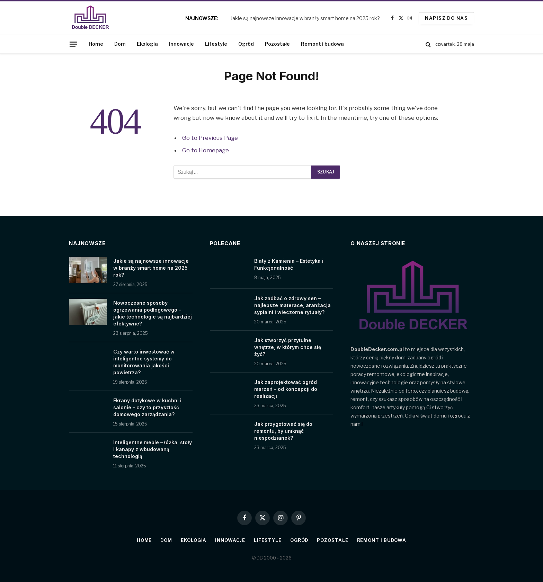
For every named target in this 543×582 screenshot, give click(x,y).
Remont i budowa (322, 44)
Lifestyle (216, 44)
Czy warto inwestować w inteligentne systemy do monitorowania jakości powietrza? (144, 362)
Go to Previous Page (210, 137)
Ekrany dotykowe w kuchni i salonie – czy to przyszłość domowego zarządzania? (147, 407)
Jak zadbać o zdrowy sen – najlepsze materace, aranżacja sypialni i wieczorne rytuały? (292, 305)
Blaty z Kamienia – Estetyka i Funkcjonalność (288, 264)
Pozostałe (277, 44)
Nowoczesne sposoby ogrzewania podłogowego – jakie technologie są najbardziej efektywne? (152, 313)
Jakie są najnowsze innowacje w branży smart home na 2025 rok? (305, 18)
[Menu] (73, 44)
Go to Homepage (205, 150)
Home (96, 44)
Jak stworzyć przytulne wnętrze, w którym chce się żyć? (287, 347)
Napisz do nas (446, 18)
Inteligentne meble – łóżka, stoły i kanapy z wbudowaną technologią (152, 449)
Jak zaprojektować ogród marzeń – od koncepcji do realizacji (285, 389)
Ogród (246, 44)
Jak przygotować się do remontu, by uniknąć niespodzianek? (283, 431)
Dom (120, 44)
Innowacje (181, 44)
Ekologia (147, 44)
